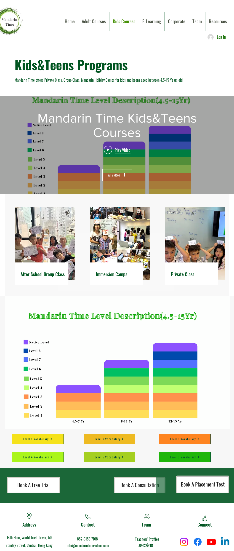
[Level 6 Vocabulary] (185, 457)
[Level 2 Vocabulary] (109, 439)
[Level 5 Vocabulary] (109, 457)
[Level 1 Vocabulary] (38, 439)
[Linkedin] (225, 542)
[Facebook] (197, 542)
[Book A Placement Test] (202, 484)
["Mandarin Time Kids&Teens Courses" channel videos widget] (117, 145)
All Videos (117, 174)
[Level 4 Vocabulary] (38, 457)
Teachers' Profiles (147, 539)
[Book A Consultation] (139, 485)
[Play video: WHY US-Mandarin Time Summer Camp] (117, 149)
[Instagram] (184, 542)
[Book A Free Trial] (33, 485)
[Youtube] (211, 542)
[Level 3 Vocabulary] (185, 439)
